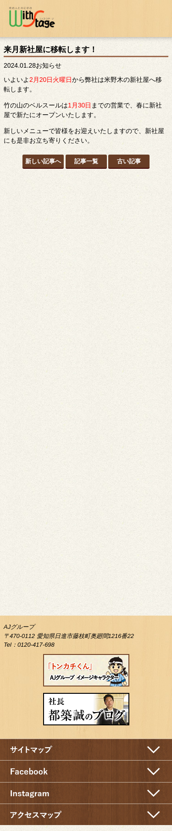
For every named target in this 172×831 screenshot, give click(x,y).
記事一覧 (86, 161)
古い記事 (129, 161)
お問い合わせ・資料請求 (129, 17)
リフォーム (86, 256)
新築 (86, 203)
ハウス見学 (86, 489)
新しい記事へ (43, 161)
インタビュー (86, 361)
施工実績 (86, 308)
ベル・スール (86, 421)
